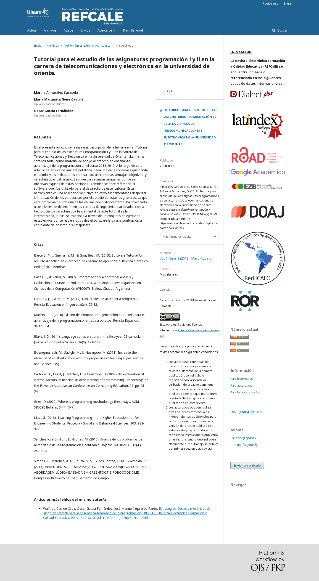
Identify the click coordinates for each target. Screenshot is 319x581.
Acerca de (105, 30)
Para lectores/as (241, 379)
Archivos (50, 30)
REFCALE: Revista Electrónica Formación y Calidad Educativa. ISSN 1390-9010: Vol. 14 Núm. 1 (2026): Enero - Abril (125, 515)
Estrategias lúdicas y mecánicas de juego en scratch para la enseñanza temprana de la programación (127, 510)
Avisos (68, 30)
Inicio (38, 45)
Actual (32, 30)
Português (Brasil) (243, 445)
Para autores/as (241, 385)
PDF (169, 91)
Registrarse (271, 3)
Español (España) (243, 438)
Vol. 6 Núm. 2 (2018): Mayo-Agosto (87, 45)
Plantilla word (133, 30)
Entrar (288, 3)
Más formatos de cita (177, 236)
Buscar (281, 30)
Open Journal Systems (246, 411)
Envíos (85, 30)
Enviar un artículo (247, 465)
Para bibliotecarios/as (245, 392)
